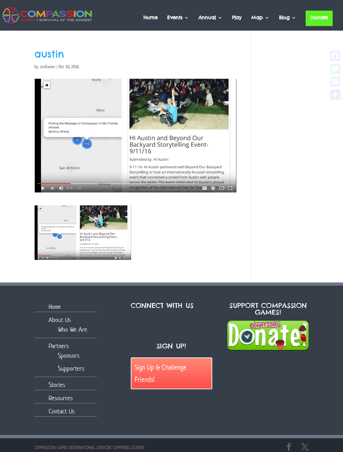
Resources (61, 398)
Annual (207, 18)
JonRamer (47, 66)
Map (257, 18)
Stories (57, 385)
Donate (319, 17)
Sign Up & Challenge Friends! (160, 373)
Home (150, 18)
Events (174, 18)
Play (237, 18)
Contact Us (62, 411)
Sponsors (69, 356)
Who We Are (72, 330)
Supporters (71, 368)
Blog (284, 18)
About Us (60, 320)
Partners (59, 346)
